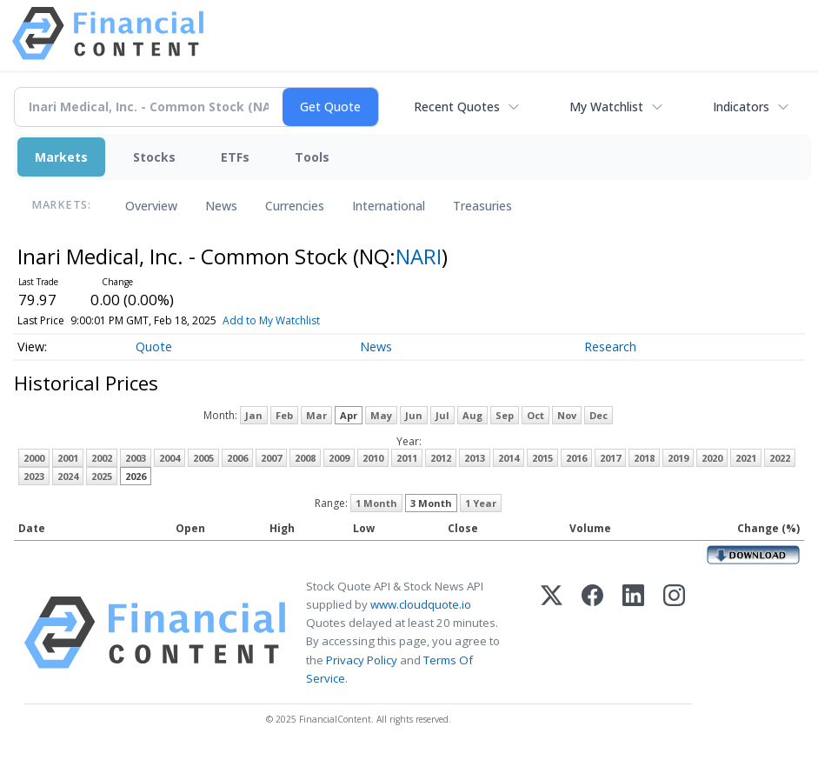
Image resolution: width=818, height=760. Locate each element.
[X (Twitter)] (551, 632)
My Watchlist (606, 106)
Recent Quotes (457, 106)
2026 (135, 476)
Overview (151, 205)
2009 (339, 457)
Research (610, 346)
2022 (779, 457)
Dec (598, 415)
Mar (316, 415)
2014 (508, 457)
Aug (472, 415)
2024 (67, 476)
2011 (406, 457)
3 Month (431, 503)
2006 (237, 457)
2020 (712, 457)
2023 (33, 476)
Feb (284, 415)
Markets (61, 157)
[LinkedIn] (633, 632)
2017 (610, 457)
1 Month (376, 503)
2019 (678, 457)
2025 (101, 476)
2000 (33, 457)
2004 (169, 457)
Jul (442, 415)
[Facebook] (592, 632)
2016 (576, 457)
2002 (101, 457)
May (381, 415)
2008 (305, 457)
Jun (413, 415)
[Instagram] (674, 632)
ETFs (235, 157)
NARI (419, 256)
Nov (566, 415)
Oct (535, 415)
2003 (135, 457)
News (221, 205)
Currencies (294, 205)
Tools (312, 157)
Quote (154, 346)
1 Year (480, 503)
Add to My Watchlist (300, 320)
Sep (504, 415)
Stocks (154, 157)
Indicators (741, 106)
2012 (440, 457)
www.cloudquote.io (420, 604)
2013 (474, 457)
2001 (67, 457)
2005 (203, 457)
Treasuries (482, 205)
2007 (271, 457)
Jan (254, 415)
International (388, 205)
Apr (348, 415)
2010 (372, 457)
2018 (644, 457)
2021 (745, 457)
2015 (542, 457)
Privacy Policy (361, 660)
